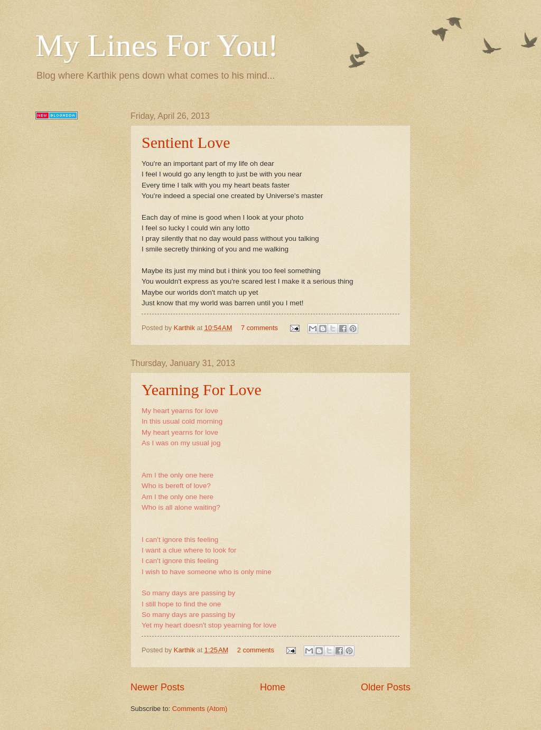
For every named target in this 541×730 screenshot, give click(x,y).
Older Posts (386, 687)
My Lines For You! (156, 45)
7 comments (259, 328)
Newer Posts (157, 687)
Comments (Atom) (199, 709)
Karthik (185, 328)
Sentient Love (186, 142)
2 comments (255, 650)
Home (272, 687)
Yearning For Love (202, 389)
